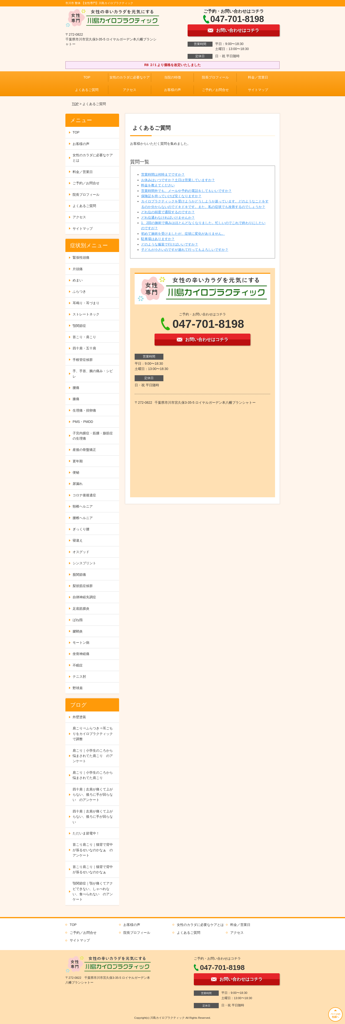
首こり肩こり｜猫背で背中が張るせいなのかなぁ (93, 869)
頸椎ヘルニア (83, 506)
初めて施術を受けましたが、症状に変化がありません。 (183, 233)
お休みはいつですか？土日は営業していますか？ (178, 180)
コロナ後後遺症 (84, 495)
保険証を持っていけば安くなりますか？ (171, 196)
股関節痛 (79, 574)
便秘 (76, 472)
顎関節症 (79, 326)
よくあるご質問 (86, 90)
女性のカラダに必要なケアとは (93, 157)
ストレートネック (86, 314)
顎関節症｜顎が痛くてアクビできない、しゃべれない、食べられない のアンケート (93, 891)
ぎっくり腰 (81, 529)
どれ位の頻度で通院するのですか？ (168, 212)
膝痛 (76, 399)
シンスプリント (84, 563)
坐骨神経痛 (81, 654)
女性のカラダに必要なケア (129, 77)
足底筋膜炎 (81, 608)
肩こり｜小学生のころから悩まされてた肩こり (93, 775)
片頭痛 (78, 269)
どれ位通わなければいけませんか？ (168, 217)
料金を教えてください (158, 185)
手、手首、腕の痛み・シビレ (93, 373)
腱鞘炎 (78, 631)
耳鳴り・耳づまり (86, 303)
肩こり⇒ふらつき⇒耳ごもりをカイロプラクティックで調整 (93, 733)
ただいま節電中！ (86, 833)
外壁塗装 (79, 717)
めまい (78, 280)
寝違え (78, 540)
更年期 (78, 461)
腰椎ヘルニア (83, 518)
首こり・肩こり (84, 337)
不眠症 (78, 665)
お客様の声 (172, 90)
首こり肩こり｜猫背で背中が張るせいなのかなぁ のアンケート (93, 850)
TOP (86, 77)
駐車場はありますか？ (158, 239)
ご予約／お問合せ (215, 90)
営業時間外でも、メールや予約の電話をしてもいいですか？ (186, 191)
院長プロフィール (215, 77)
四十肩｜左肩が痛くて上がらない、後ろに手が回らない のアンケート (93, 794)
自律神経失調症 (84, 597)
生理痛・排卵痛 (84, 410)
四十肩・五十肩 (84, 348)
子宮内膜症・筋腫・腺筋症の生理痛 (93, 435)
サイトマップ (258, 90)
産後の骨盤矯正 (84, 450)
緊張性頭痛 (81, 257)
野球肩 (78, 688)
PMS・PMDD (83, 422)
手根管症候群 (83, 360)
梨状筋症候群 (83, 586)
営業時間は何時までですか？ (163, 174)
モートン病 (81, 642)
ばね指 (78, 620)
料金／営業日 (258, 77)
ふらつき (79, 291)
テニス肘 (79, 676)
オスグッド (81, 552)
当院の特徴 (172, 77)
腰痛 (76, 388)
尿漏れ (78, 484)
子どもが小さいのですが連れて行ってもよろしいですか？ (184, 250)
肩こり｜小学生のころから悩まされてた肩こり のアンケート (93, 756)
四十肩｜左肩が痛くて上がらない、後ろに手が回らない (93, 816)
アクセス (129, 90)
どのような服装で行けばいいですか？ (169, 244)
